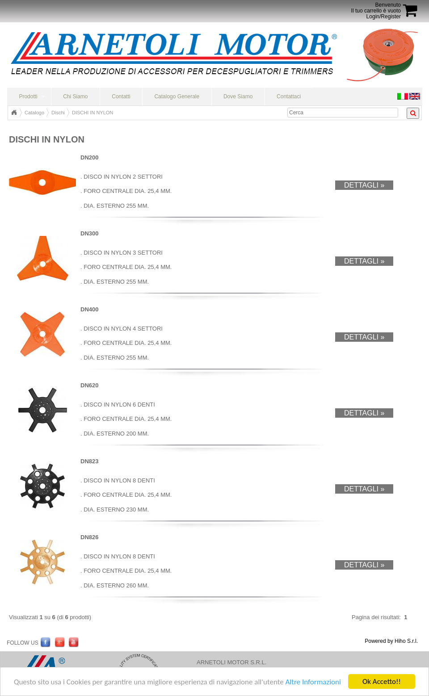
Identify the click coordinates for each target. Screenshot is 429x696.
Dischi (58, 112)
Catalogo (34, 112)
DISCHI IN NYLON (92, 112)
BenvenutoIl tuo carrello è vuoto (376, 8)
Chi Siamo (75, 96)
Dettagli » (364, 185)
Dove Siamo (237, 96)
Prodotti (28, 96)
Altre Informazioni (313, 682)
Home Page (13, 112)
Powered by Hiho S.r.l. (391, 641)
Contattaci (289, 96)
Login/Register (383, 16)
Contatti (121, 96)
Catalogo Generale (176, 96)
